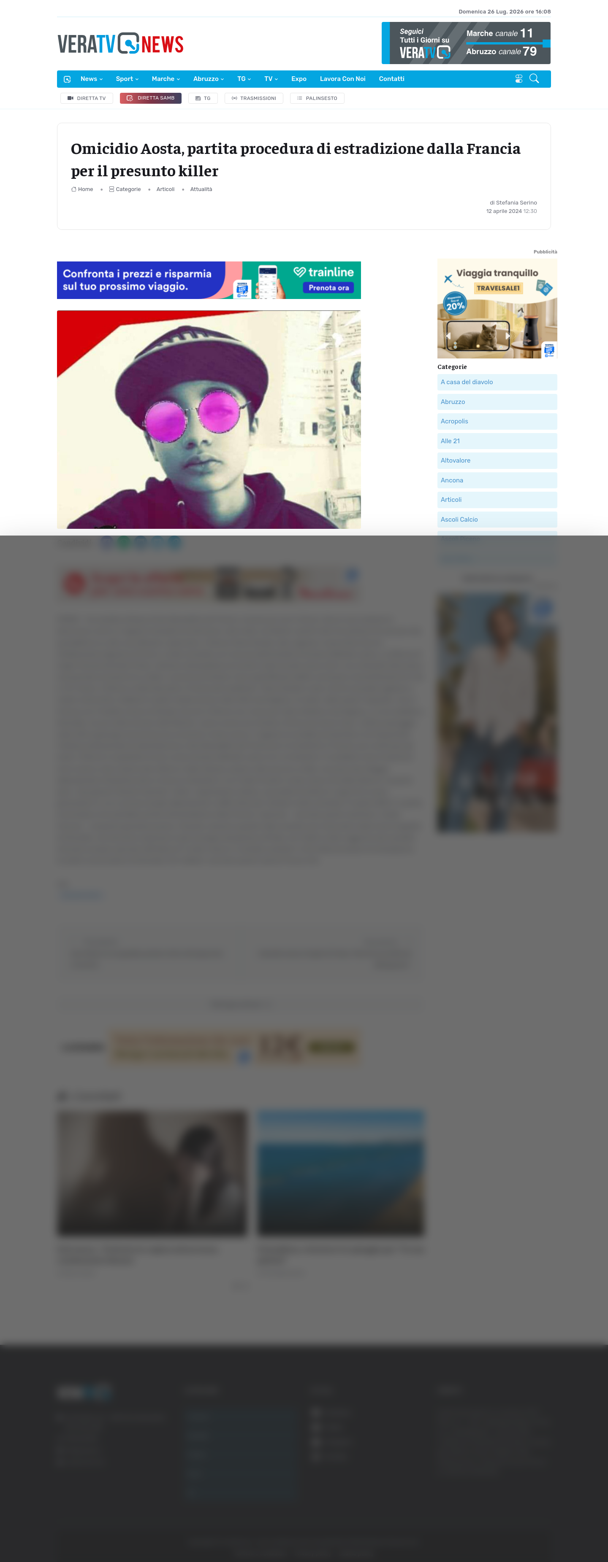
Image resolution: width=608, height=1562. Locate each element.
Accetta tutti (522, 1424)
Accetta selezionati (522, 1452)
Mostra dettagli (461, 1531)
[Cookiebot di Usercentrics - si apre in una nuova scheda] (72, 1532)
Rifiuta (522, 1479)
